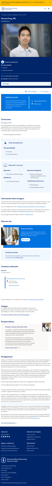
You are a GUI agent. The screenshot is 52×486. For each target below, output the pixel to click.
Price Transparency (6, 477)
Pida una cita (37, 103)
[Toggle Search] (45, 9)
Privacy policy (4, 475)
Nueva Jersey (30, 450)
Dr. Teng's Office (11, 76)
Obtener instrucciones (14, 285)
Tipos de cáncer (31, 434)
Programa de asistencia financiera (10, 448)
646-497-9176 (29, 214)
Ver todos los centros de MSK (35, 299)
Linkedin (9, 436)
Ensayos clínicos (31, 439)
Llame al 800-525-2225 (40, 101)
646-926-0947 (5, 434)
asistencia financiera (25, 211)
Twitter (5, 436)
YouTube (7, 436)
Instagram (1, 436)
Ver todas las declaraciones (8, 423)
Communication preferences (8, 465)
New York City (30, 446)
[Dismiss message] (50, 3)
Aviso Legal (4, 470)
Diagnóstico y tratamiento (33, 437)
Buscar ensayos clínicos (11, 347)
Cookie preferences (6, 468)
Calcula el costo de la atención (9, 450)
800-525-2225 (25, 233)
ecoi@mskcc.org (35, 418)
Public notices (4, 479)
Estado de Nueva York (32, 448)
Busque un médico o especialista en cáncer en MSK (14, 14)
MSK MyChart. (19, 257)
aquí (49, 414)
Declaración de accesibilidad (8, 472)
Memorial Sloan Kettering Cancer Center (15, 278)
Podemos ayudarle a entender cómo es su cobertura (31, 206)
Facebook (3, 436)
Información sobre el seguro (8, 446)
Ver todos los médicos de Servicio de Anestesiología (15, 314)
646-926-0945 (38, 2)
